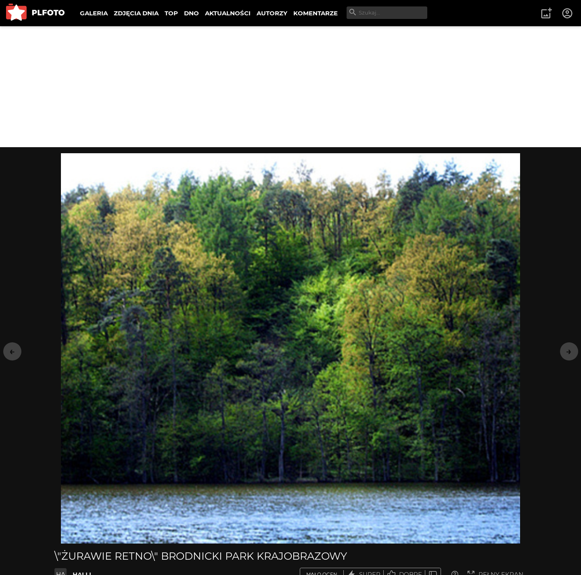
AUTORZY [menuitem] (272, 13)
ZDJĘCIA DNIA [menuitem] (136, 13)
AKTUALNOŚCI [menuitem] (228, 13)
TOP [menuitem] (171, 13)
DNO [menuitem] (191, 13)
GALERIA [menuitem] (94, 13)
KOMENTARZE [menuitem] (315, 13)
